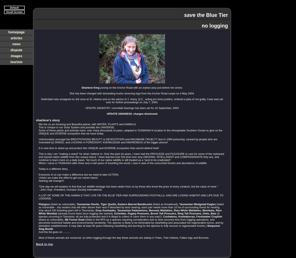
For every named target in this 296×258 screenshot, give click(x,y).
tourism (16, 62)
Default (14, 7)
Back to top (44, 244)
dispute (16, 50)
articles (16, 38)
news (16, 44)
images (16, 56)
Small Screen (14, 12)
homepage (16, 32)
